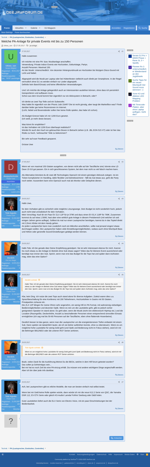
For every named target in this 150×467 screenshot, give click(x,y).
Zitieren (120, 149)
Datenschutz (101, 454)
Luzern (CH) (15, 192)
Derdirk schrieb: (31, 280)
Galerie (34, 28)
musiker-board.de (56, 463)
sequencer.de (100, 463)
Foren (7, 28)
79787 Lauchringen (13, 78)
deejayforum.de (113, 463)
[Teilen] (119, 51)
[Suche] (143, 27)
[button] (26, 27)
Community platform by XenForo (75, 459)
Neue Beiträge (7, 32)
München (16, 226)
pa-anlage (33, 46)
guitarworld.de (69, 463)
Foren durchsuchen (22, 32)
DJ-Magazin (50, 28)
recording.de (80, 463)
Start (142, 454)
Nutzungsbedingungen (86, 454)
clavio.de (90, 463)
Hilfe (110, 454)
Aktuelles (19, 28)
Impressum (118, 454)
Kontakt (72, 454)
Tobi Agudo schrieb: (32, 348)
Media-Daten (130, 454)
